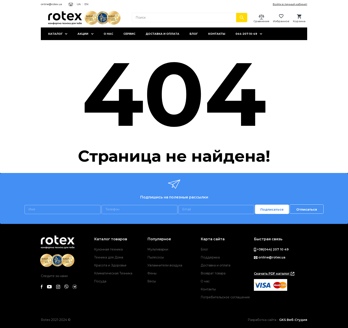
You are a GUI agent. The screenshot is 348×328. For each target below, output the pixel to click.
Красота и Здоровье (110, 265)
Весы (151, 281)
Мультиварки (157, 249)
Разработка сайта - (277, 320)
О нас (108, 33)
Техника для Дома (108, 257)
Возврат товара (213, 273)
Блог (194, 33)
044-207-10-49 (246, 33)
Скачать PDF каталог (274, 274)
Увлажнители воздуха (164, 265)
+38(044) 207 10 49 (271, 249)
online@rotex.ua (51, 4)
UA (79, 4)
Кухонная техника (108, 249)
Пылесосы (155, 257)
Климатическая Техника (113, 273)
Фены (151, 273)
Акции (82, 33)
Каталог (55, 33)
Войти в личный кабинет (290, 4)
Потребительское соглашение (225, 297)
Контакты (216, 33)
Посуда (100, 281)
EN (86, 4)
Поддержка (210, 257)
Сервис (129, 33)
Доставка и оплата (162, 33)
